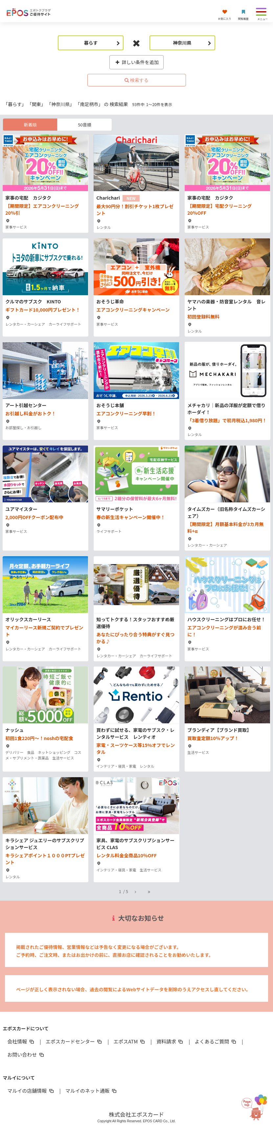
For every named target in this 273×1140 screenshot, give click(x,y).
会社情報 (21, 1041)
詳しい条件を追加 (136, 62)
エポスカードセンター (74, 1041)
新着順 (30, 124)
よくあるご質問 (215, 1041)
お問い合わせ (26, 1054)
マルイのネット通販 (91, 1090)
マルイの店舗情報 (31, 1090)
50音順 (84, 124)
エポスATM (129, 1041)
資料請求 (170, 1041)
